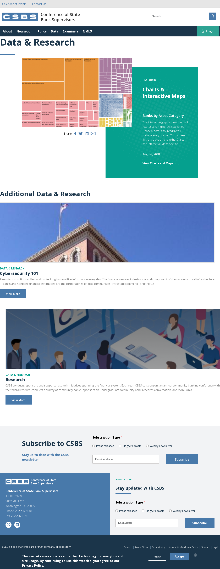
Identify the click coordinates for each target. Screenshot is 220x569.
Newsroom (24, 31)
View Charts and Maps (157, 163)
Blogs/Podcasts (132, 446)
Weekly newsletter (161, 446)
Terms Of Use (141, 547)
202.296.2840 (23, 511)
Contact (127, 547)
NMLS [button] (87, 31)
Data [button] (54, 31)
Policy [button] (42, 31)
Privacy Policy (158, 547)
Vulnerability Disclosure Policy (183, 547)
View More (13, 294)
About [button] (7, 31)
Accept (179, 560)
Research (15, 379)
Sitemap (205, 547)
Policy (157, 560)
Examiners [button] (71, 31)
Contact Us (39, 4)
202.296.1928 (19, 516)
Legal (215, 547)
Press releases (105, 446)
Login (207, 31)
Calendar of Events (14, 4)
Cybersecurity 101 (19, 273)
